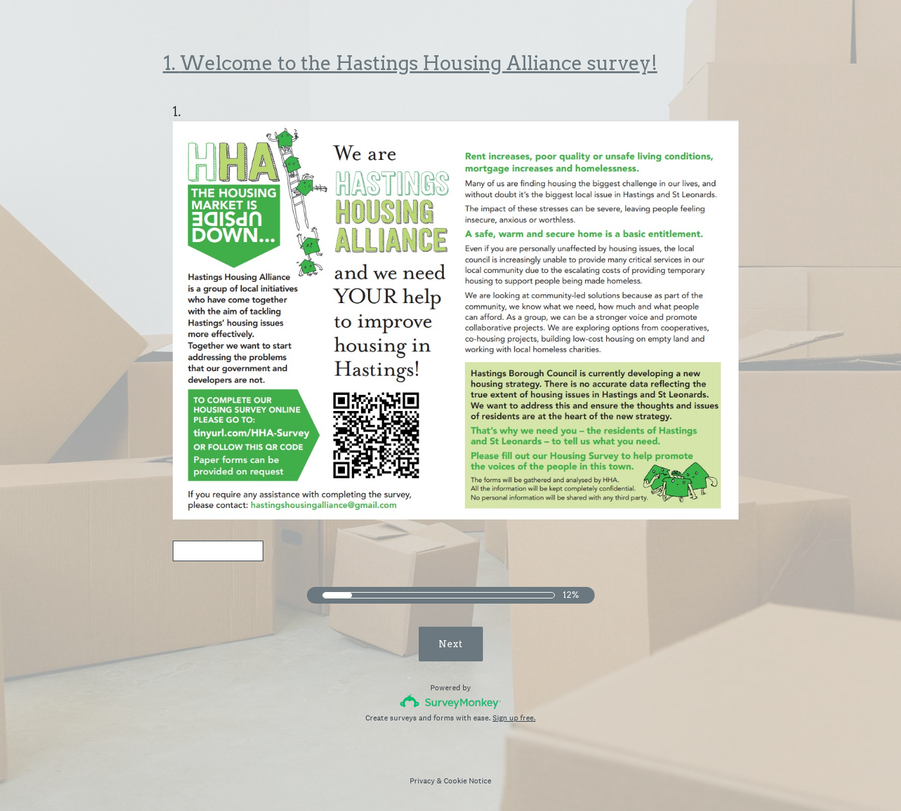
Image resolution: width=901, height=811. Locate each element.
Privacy (422, 779)
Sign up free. (514, 716)
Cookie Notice (467, 779)
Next (450, 643)
